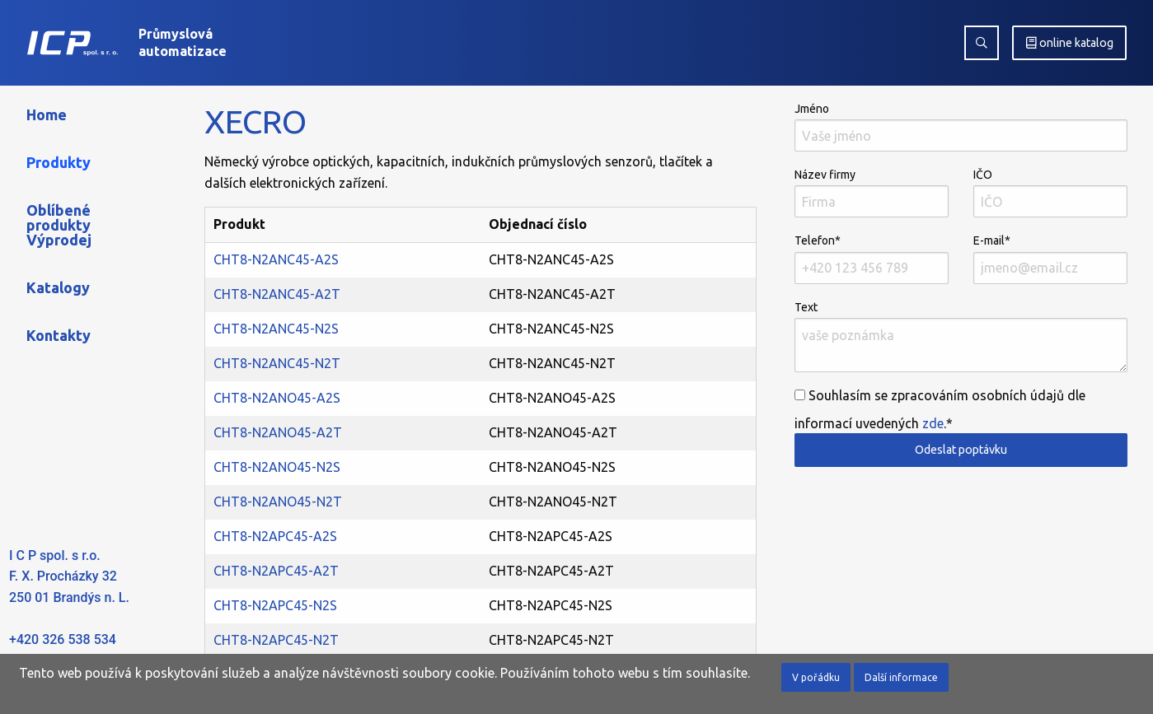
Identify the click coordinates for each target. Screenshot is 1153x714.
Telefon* (871, 258)
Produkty (58, 162)
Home (46, 114)
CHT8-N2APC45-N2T (276, 639)
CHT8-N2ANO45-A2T (277, 432)
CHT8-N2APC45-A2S (275, 536)
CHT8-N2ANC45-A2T (276, 294)
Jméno (960, 127)
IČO (1050, 192)
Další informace (901, 677)
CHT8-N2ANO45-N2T (277, 501)
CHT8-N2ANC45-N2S (276, 328)
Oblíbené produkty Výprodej (58, 225)
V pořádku (816, 677)
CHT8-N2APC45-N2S (275, 605)
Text (960, 336)
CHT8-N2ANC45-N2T (276, 363)
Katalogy (58, 287)
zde (933, 423)
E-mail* (1050, 258)
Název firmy (871, 192)
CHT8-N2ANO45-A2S (276, 397)
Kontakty (58, 335)
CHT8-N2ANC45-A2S (276, 259)
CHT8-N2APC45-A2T (276, 570)
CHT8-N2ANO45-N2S (276, 467)
